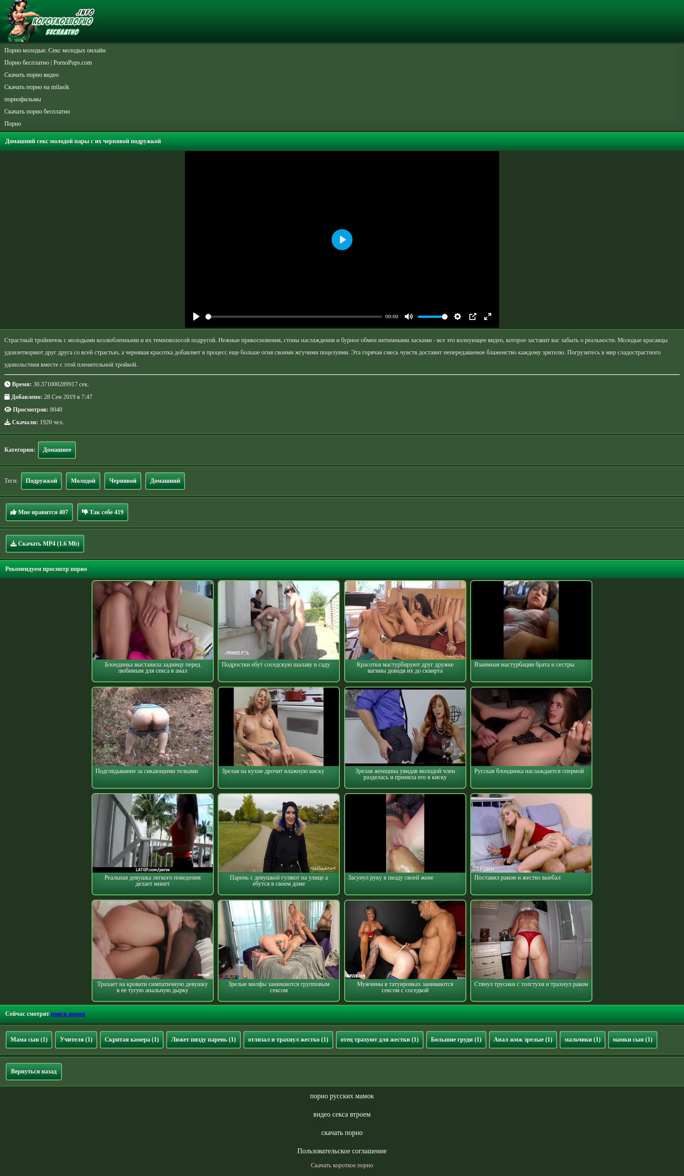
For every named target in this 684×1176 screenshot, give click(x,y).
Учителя (76, 1039)
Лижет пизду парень (203, 1039)
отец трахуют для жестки (380, 1039)
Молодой (83, 481)
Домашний (165, 481)
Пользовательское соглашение (341, 1151)
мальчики (582, 1039)
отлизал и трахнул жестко (288, 1039)
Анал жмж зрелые (523, 1039)
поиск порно (68, 1014)
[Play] (196, 316)
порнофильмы (22, 99)
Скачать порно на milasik (36, 87)
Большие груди (456, 1039)
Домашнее (57, 450)
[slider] (293, 317)
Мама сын (29, 1039)
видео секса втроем (341, 1114)
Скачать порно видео (31, 75)
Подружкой (41, 481)
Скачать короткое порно (342, 1165)
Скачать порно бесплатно (37, 111)
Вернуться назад (34, 1071)
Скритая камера (132, 1039)
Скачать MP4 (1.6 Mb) (44, 543)
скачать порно (342, 1132)
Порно (12, 123)
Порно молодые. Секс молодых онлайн (55, 50)
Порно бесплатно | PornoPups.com (48, 62)
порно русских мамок (342, 1096)
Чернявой (122, 481)
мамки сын (633, 1039)
